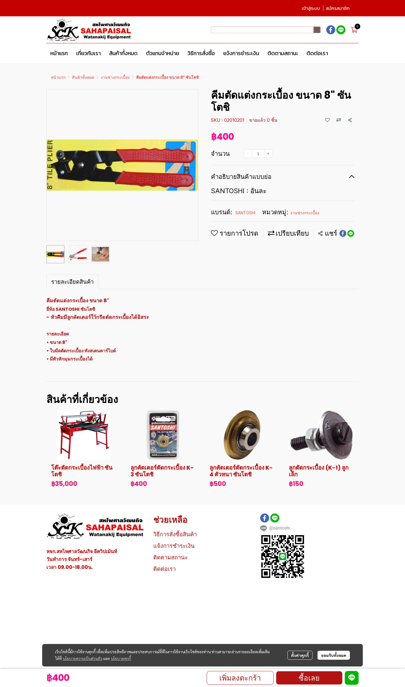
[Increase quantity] (268, 153)
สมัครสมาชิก (338, 8)
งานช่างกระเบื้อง (115, 77)
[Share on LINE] (350, 233)
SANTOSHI (245, 212)
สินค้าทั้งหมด (83, 77)
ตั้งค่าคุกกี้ (300, 655)
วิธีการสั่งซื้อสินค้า (175, 534)
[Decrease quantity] (248, 153)
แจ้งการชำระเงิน (174, 545)
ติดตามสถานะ (170, 557)
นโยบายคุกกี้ (121, 658)
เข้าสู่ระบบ (311, 8)
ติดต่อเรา (164, 569)
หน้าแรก (58, 77)
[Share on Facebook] (342, 233)
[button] (266, 30)
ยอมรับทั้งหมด (333, 655)
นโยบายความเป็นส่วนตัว (82, 658)
